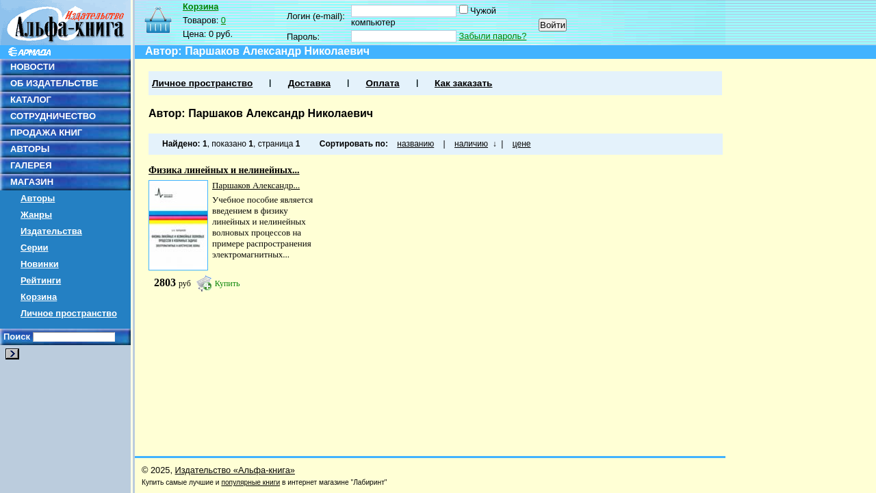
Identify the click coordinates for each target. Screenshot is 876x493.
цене (522, 144)
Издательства (51, 231)
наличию (471, 144)
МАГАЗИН (31, 182)
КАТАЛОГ (30, 99)
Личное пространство (69, 313)
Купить (227, 283)
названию (415, 144)
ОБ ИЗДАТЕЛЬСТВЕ (54, 83)
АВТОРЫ (29, 149)
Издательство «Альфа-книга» (235, 470)
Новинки (40, 264)
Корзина (39, 297)
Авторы (38, 198)
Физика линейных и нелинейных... (224, 170)
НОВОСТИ (32, 67)
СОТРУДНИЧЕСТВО (53, 116)
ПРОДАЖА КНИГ (46, 132)
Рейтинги (41, 280)
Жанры (36, 215)
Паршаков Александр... (256, 185)
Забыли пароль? (493, 36)
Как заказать (463, 83)
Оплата (382, 83)
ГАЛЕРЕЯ (31, 165)
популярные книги (250, 482)
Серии (35, 247)
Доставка (309, 83)
